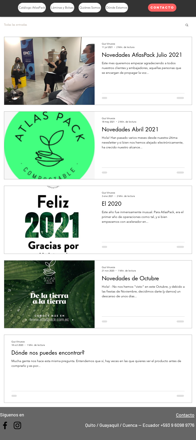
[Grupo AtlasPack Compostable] (5, 425)
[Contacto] (162, 8)
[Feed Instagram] (17, 425)
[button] (187, 25)
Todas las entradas (15, 24)
